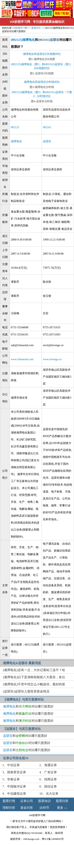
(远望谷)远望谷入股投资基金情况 (26, 691)
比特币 (44, 807)
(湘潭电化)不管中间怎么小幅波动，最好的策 (34, 684)
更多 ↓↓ (62, 807)
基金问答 (26, 807)
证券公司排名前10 (15, 758)
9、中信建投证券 (14, 793)
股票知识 (44, 801)
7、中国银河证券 (14, 786)
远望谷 (47, 141)
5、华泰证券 (11, 779)
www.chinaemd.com (22, 359)
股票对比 (36, 28)
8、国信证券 (48, 786)
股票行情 (9, 801)
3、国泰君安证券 (14, 772)
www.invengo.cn (52, 359)
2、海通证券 (48, 765)
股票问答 (62, 801)
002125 (15, 127)
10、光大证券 (48, 793)
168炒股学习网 (20, 21)
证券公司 (26, 801)
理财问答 (9, 807)
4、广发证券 (48, 772)
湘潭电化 (16, 141)
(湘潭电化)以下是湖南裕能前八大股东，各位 (34, 677)
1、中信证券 (11, 765)
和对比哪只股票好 (28, 706)
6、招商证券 (48, 779)
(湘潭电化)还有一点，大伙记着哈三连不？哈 (34, 670)
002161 (47, 127)
